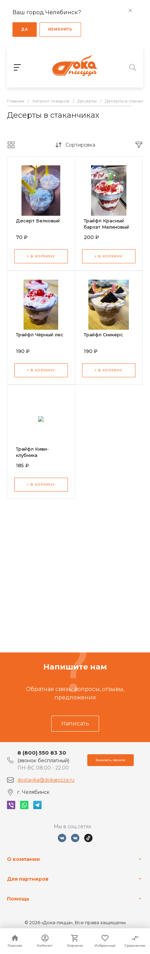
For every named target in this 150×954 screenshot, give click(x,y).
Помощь (18, 899)
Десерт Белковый (38, 220)
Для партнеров (27, 879)
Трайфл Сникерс (103, 334)
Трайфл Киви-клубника (32, 452)
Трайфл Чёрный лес (39, 334)
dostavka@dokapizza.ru (45, 780)
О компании (23, 859)
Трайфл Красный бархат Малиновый (106, 224)
